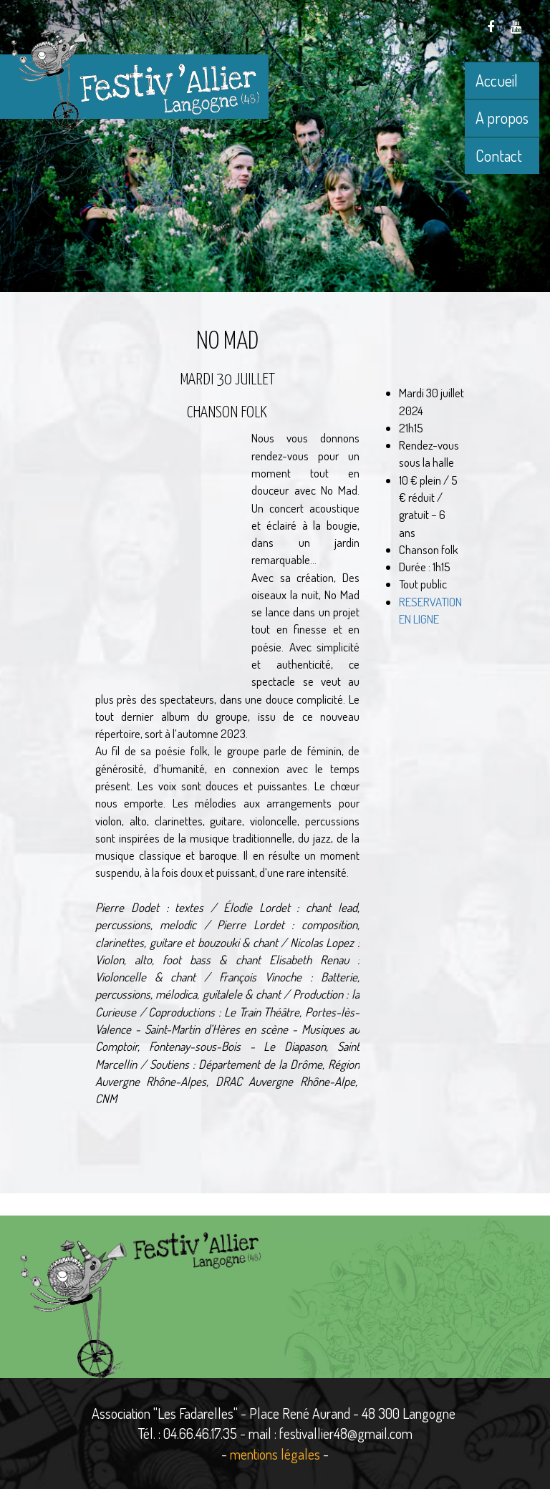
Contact (499, 155)
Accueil (497, 80)
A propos (502, 117)
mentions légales (275, 1454)
